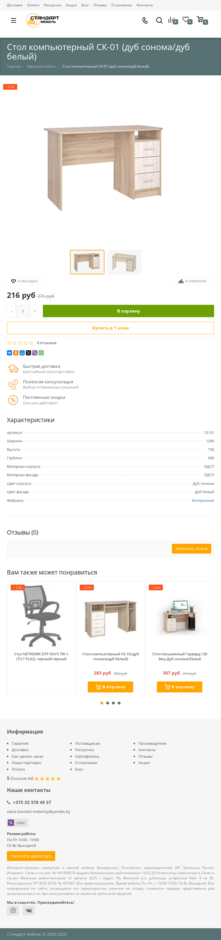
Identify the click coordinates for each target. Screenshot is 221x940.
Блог (85, 5)
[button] (105, 166)
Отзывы (100, 5)
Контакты (145, 5)
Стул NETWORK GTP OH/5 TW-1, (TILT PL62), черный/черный (41, 659)
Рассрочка (52, 5)
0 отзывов (46, 343)
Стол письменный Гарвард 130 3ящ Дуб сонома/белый (179, 657)
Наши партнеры (26, 762)
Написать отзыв (191, 548)
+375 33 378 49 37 (32, 802)
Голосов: (22, 778)
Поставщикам (87, 743)
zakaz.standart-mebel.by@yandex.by (38, 811)
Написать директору (31, 856)
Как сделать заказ (27, 756)
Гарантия (20, 743)
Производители (152, 743)
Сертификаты (87, 756)
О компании (121, 5)
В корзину (128, 311)
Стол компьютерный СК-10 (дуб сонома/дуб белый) (110, 657)
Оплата (33, 5)
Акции (71, 5)
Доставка (14, 5)
